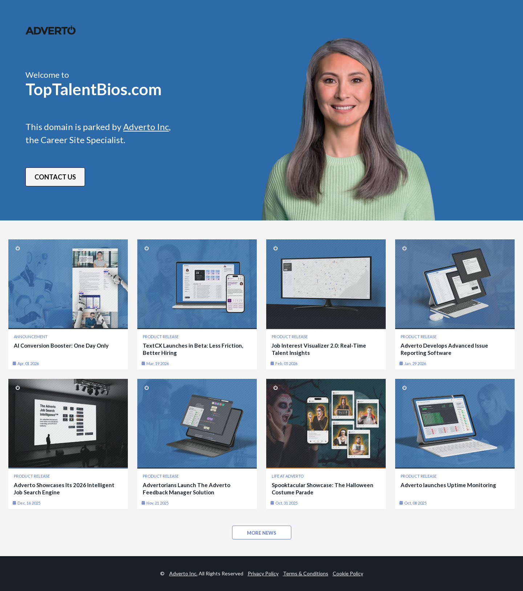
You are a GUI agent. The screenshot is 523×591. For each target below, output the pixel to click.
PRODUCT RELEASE (161, 336)
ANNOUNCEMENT (31, 336)
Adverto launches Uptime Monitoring (448, 485)
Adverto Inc (146, 126)
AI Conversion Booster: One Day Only (61, 345)
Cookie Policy (348, 573)
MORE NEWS (261, 533)
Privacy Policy (263, 573)
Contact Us (55, 177)
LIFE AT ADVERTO (288, 476)
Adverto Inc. (183, 573)
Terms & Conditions (305, 573)
